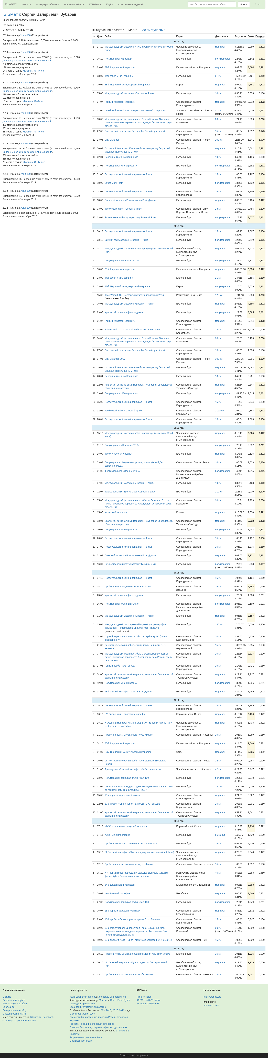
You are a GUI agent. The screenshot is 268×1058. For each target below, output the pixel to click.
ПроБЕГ (11, 4)
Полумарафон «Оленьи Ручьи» (122, 603)
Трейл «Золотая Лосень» (118, 453)
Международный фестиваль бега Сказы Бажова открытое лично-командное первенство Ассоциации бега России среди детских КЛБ (138, 657)
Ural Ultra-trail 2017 (115, 358)
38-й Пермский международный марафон (127, 84)
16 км (218, 462)
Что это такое (144, 996)
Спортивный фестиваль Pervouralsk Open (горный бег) (135, 131)
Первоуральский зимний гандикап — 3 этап (128, 191)
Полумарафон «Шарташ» (119, 58)
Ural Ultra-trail (112, 139)
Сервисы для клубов (14, 1000)
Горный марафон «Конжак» (120, 101)
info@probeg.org (212, 996)
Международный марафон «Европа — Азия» (129, 93)
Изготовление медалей (130, 4)
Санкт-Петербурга (120, 1000)
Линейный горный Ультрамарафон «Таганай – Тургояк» (135, 110)
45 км (218, 872)
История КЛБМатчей (148, 1003)
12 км (218, 329)
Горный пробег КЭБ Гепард (119, 665)
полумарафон (222, 58)
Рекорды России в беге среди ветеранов (92, 1023)
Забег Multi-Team (114, 183)
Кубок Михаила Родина (117, 835)
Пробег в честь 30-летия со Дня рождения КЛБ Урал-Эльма (137, 953)
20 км (218, 119)
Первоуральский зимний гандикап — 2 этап (128, 419)
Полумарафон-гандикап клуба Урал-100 (127, 777)
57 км (218, 110)
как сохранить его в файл (38, 60)
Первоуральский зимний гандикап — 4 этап (128, 174)
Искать (244, 4)
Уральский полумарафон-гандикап (124, 312)
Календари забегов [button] (47, 4)
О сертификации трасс (82, 1013)
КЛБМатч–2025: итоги (148, 1000)
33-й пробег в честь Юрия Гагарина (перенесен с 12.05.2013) (138, 940)
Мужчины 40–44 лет (34, 70)
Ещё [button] (109, 4)
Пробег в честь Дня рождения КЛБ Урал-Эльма (131, 843)
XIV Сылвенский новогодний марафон (126, 826)
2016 (121, 1010)
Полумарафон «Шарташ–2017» (122, 260)
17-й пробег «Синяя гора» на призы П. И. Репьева (132, 803)
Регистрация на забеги (15, 1003)
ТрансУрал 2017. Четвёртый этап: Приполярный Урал (134, 295)
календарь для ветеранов (112, 996)
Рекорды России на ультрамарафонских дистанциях (98, 1027)
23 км (218, 208)
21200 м (219, 410)
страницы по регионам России (19, 1020)
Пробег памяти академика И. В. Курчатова (128, 586)
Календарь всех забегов (83, 996)
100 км (218, 139)
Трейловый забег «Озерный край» (123, 208)
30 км (218, 636)
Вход (257, 4)
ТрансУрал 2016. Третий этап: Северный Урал (130, 491)
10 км (218, 93)
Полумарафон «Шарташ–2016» (122, 445)
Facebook (48, 1017)
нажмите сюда (211, 1005)
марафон (220, 46)
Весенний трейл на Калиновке (121, 157)
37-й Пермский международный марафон (127, 286)
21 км (218, 76)
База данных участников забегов (88, 1007)
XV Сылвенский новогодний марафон (125, 714)
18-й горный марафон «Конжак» (122, 910)
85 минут (220, 835)
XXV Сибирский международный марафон (128, 752)
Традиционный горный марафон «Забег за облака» (133, 769)
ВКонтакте (35, 1017)
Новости (26, 4)
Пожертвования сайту (15, 1010)
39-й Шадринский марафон (120, 67)
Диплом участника (13, 60)
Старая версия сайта (14, 1013)
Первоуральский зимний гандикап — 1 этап (128, 231)
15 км (218, 131)
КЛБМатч (11, 14)
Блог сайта (9, 1007)
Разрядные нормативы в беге (86, 1037)
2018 (108, 1010)
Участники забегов (74, 4)
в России (120, 1030)
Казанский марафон (116, 512)
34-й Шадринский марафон (120, 884)
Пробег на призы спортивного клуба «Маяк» (129, 734)
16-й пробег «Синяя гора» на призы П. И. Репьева (132, 919)
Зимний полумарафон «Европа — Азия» (127, 240)
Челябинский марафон (117, 893)
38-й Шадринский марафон (120, 269)
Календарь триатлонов (82, 1003)
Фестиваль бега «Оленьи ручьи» (123, 471)
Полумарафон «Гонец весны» (121, 165)
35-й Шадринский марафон (120, 743)
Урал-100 (25, 35)
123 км (218, 295)
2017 (115, 1010)
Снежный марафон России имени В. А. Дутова (130, 200)
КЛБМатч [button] (95, 4)
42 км (218, 769)
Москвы (103, 1000)
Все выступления (153, 30)
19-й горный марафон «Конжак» (122, 795)
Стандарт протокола (81, 1040)
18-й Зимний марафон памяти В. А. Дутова (128, 691)
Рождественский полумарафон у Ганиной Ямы (130, 217)
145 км (218, 624)
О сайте (7, 996)
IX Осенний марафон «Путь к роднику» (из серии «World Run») (139, 852)
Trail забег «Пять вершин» (119, 76)
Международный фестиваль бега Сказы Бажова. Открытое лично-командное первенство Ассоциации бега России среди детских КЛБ (138, 122)
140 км (218, 786)
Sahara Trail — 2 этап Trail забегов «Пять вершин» (132, 329)
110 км (218, 491)
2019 (102, 1010)
